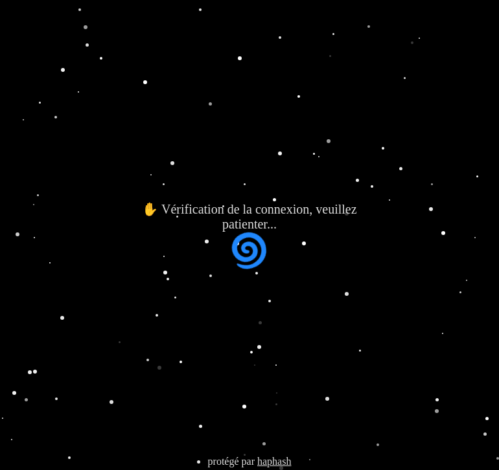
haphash (274, 461)
